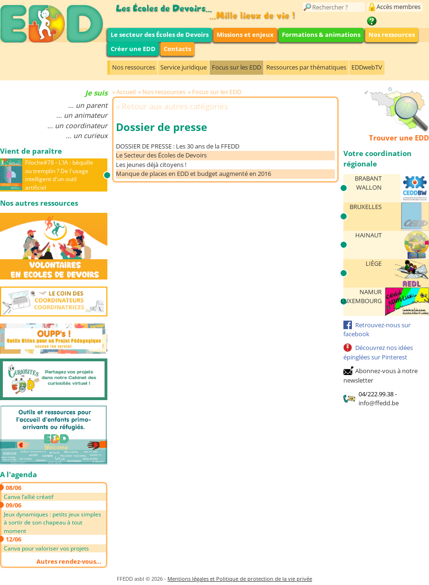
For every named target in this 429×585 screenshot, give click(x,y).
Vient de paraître (31, 151)
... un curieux (86, 135)
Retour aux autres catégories (175, 106)
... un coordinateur (77, 125)
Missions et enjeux (245, 34)
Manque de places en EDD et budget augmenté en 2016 (193, 173)
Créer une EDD (133, 48)
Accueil (126, 91)
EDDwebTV (366, 67)
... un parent (87, 105)
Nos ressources (391, 34)
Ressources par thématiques (306, 67)
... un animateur (81, 115)
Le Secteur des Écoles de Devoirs (161, 155)
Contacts (177, 48)
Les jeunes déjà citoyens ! (151, 164)
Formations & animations (321, 34)
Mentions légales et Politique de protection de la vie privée (239, 578)
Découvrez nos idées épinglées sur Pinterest (378, 352)
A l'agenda (18, 474)
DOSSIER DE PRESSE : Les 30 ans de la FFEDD (177, 146)
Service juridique (183, 67)
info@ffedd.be (379, 403)
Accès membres (398, 6)
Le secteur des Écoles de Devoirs (160, 34)
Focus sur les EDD (236, 67)
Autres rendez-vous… (68, 561)
